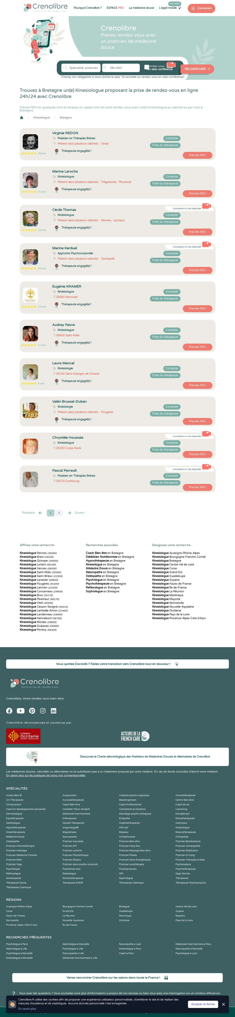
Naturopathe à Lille (73, 953)
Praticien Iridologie (16, 850)
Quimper (39, 560)
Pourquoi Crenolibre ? (88, 8)
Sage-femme (183, 873)
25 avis (42, 230)
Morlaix (38, 622)
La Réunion (168, 591)
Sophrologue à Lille (16, 948)
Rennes (38, 553)
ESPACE (115, 8)
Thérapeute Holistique (131, 882)
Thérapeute (182, 878)
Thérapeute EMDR (73, 882)
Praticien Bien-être (129, 841)
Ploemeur (39, 599)
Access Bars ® (14, 795)
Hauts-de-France (171, 583)
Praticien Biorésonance (188, 841)
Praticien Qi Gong (185, 855)
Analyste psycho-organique (134, 795)
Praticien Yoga (14, 864)
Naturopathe (70, 836)
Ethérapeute (69, 818)
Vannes (38, 568)
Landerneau (41, 614)
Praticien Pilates (128, 855)
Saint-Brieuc (41, 576)
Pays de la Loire (170, 614)
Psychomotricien (72, 869)
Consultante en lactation (132, 809)
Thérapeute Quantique (18, 887)
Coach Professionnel (130, 804)
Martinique (167, 595)
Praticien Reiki (14, 859)
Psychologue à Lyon (186, 953)
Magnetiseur (70, 832)
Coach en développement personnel (26, 809)
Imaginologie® (71, 827)
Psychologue (13, 869)
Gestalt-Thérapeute (73, 823)
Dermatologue (14, 813)
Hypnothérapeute (16, 827)
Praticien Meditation (187, 850)
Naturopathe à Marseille (189, 948)
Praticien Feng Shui (129, 846)
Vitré (36, 603)
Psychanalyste (183, 864)
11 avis (42, 345)
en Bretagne (104, 553)
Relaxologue (69, 873)
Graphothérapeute (129, 823)
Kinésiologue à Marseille (19, 958)
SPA (121, 873)
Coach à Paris (126, 953)
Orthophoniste (127, 836)
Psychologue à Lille (73, 948)
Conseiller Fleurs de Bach (76, 809)
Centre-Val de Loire (173, 564)
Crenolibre (13, 698)
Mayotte (166, 599)
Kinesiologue (41, 117)
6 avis (41, 383)
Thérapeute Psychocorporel (191, 882)
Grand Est (167, 572)
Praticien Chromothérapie (20, 846)
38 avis (42, 153)
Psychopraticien (128, 869)
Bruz (36, 595)
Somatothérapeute (73, 878)
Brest (37, 557)
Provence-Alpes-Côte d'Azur (179, 618)
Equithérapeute (15, 818)
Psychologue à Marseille (19, 953)
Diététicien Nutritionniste (76, 813)
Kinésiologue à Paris (130, 948)
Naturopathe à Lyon (130, 944)
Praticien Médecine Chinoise (21, 855)
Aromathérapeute (185, 795)
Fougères (39, 583)
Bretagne (66, 117)
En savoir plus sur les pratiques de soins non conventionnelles (45, 775)
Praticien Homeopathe (188, 846)
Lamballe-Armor (43, 610)
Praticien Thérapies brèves (190, 859)
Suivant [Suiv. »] (75, 513)
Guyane (166, 580)
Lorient (38, 564)
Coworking (181, 809)
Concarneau (41, 591)
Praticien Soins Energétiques (135, 859)
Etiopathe (124, 818)
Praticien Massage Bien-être (134, 850)
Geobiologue (13, 823)
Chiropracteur (13, 804)
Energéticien (182, 813)
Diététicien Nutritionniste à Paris (193, 944)
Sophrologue (126, 878)
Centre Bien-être (185, 800)
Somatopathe (13, 878)
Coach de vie (182, 804)
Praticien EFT (70, 846)
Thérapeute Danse (16, 882)
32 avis (42, 191)
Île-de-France (169, 587)
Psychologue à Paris (17, 944)
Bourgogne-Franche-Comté (179, 557)
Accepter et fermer (203, 1004)
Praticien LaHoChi (72, 850)
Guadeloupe (168, 576)
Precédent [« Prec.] (32, 513)
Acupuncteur (70, 795)
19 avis (42, 306)
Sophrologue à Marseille (76, 944)
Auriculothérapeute (73, 800)
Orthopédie (182, 836)
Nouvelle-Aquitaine (173, 606)
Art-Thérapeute (14, 800)
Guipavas (39, 626)
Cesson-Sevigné (44, 606)
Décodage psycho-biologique (135, 813)
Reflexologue (13, 873)
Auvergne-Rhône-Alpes (176, 553)
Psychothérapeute (186, 869)
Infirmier (123, 827)
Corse (164, 568)
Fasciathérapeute (185, 818)
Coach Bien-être (71, 804)
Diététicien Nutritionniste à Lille (80, 958)
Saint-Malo (40, 572)
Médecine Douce (15, 836)
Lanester (39, 580)
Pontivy (38, 629)
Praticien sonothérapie (131, 864)
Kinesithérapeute (15, 832)
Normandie (168, 603)
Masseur (124, 832)
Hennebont (41, 618)
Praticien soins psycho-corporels (80, 864)
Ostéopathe (12, 841)
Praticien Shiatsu (72, 859)
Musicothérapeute (186, 832)
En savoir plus (27, 1008)
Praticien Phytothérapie (76, 855)
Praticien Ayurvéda (73, 841)
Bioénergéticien (127, 800)
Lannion (38, 587)
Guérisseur (181, 823)
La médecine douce (141, 8)
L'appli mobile (170, 8)
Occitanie (166, 610)
